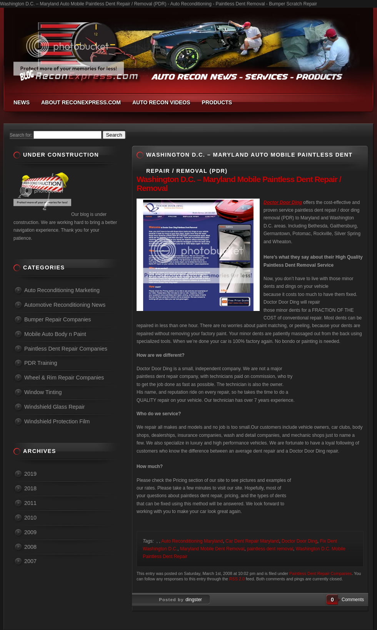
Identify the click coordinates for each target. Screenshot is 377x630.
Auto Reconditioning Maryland (192, 541)
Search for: (21, 135)
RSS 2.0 (237, 579)
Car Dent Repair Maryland (252, 541)
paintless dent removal (270, 548)
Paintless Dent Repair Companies (320, 573)
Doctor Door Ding (299, 541)
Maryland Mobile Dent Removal (212, 548)
